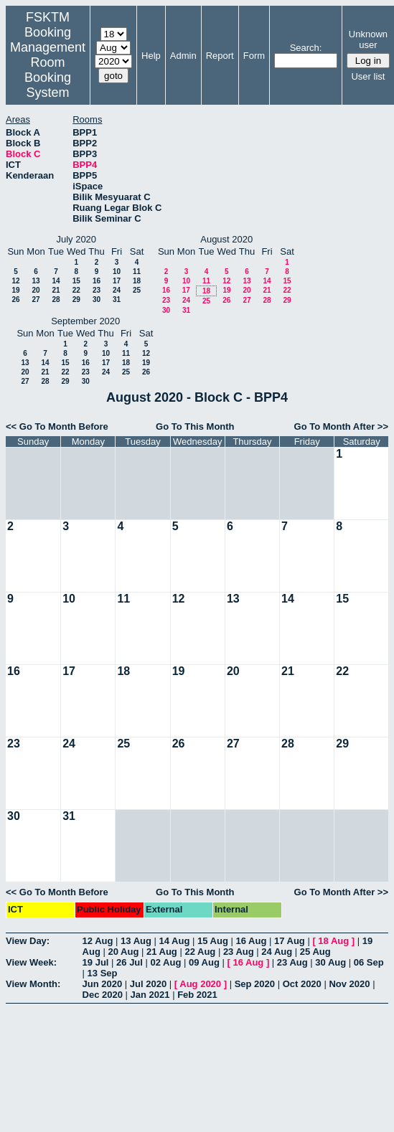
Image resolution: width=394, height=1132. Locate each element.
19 (15, 290)
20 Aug (123, 951)
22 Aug (199, 951)
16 (96, 281)
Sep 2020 (255, 983)
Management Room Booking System (47, 70)
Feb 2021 (197, 994)
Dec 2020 (103, 994)
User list (368, 76)
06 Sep (369, 962)
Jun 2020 (103, 983)
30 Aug (330, 962)
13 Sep (103, 973)
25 (137, 290)
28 (56, 299)
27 (35, 299)
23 (96, 290)
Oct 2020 (302, 983)
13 (35, 281)
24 (117, 290)
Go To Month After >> (341, 426)
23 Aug (238, 951)
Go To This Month (195, 426)
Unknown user (368, 39)
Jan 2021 (150, 994)
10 (117, 271)
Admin (183, 55)
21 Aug (161, 951)
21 (56, 290)
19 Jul (96, 962)
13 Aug (136, 940)
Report (220, 55)
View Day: (28, 940)
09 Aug (204, 962)
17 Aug (289, 940)
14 (56, 281)
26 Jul (129, 962)
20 (35, 290)
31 (117, 299)
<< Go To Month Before (57, 426)
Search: (306, 47)
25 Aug (315, 951)
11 (137, 271)
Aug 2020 (200, 983)
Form (254, 55)
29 (76, 299)
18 (137, 281)
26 (15, 299)
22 (76, 290)
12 (15, 281)
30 (96, 299)
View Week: (31, 962)
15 (76, 281)
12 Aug (98, 940)
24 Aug (276, 951)
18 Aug (333, 940)
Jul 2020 (148, 983)
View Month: (33, 983)
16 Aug (250, 940)
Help (151, 55)
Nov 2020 (349, 983)
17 (117, 281)
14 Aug (174, 940)
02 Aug (166, 962)
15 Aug (212, 940)
